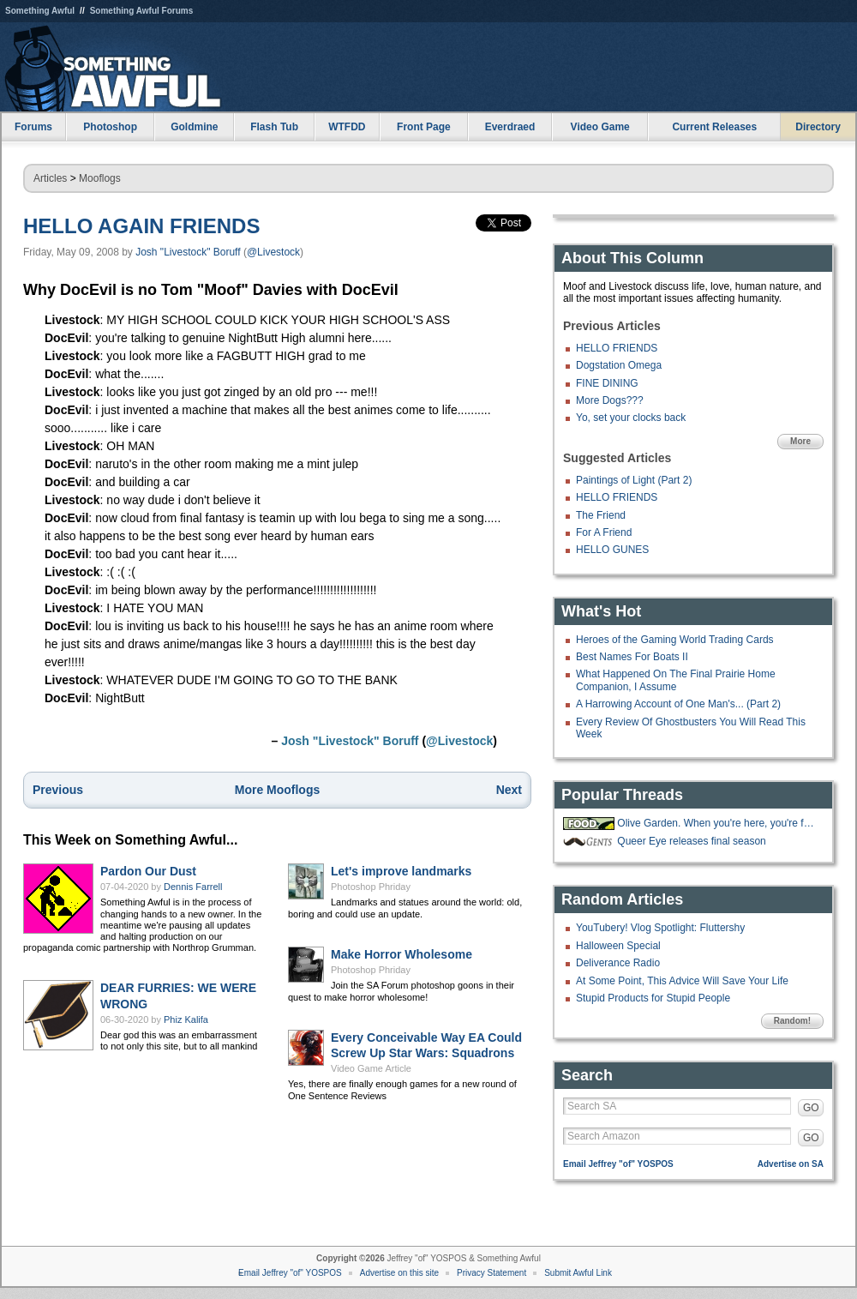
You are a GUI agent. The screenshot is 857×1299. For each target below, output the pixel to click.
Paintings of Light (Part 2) (634, 480)
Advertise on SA (791, 1164)
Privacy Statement (491, 1273)
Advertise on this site (399, 1273)
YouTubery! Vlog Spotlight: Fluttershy (660, 928)
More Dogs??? (610, 400)
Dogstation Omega (619, 365)
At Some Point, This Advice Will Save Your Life (682, 981)
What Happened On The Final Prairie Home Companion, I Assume (676, 680)
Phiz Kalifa (186, 1019)
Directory (818, 127)
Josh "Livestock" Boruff (187, 252)
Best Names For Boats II (632, 657)
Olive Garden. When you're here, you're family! (718, 823)
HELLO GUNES (612, 550)
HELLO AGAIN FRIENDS (141, 226)
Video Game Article (371, 1068)
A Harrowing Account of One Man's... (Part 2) (678, 704)
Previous (58, 790)
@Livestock (273, 252)
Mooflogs (100, 178)
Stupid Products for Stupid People (653, 998)
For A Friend (604, 532)
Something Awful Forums (142, 10)
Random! (792, 1020)
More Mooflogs (278, 790)
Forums (33, 127)
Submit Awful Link (578, 1273)
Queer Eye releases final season (691, 841)
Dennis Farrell (193, 886)
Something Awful (40, 10)
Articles (50, 178)
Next (509, 790)
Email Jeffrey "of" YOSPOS (618, 1164)
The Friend (601, 515)
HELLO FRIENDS (616, 348)
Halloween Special (618, 946)
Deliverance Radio (618, 963)
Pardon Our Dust (148, 871)
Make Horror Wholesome (401, 954)
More (800, 441)
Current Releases (714, 127)
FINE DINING (607, 383)
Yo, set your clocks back (631, 418)
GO (811, 1108)
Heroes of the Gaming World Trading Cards (675, 640)
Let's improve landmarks (401, 871)
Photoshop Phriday (371, 886)
